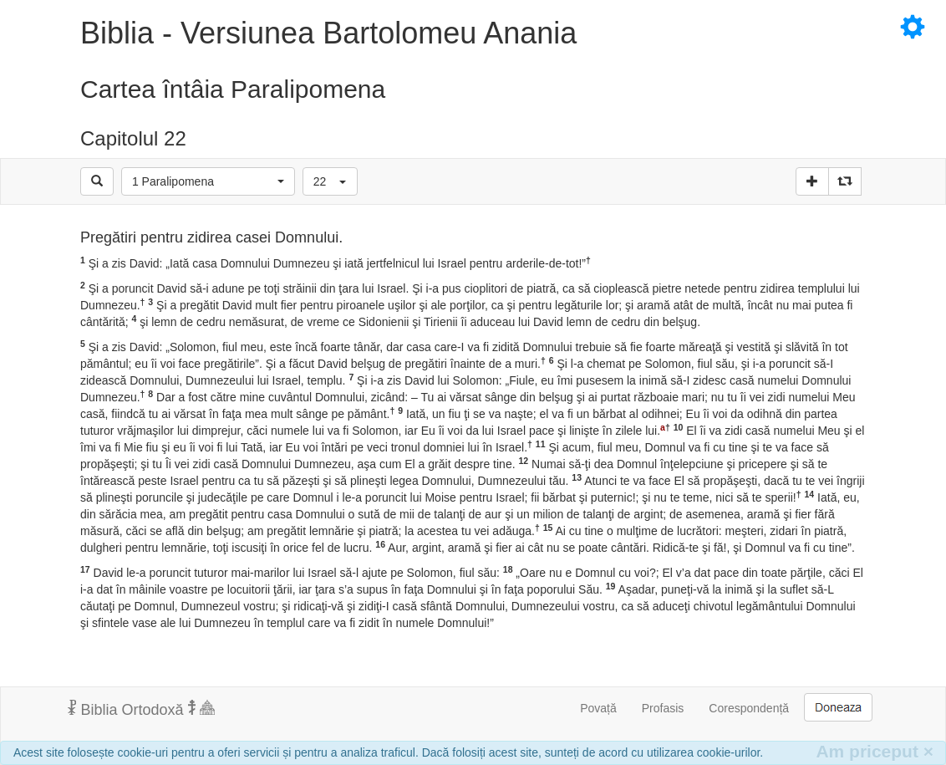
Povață (598, 708)
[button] (208, 181)
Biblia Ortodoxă (141, 709)
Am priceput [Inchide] (874, 751)
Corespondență (749, 708)
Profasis (663, 708)
